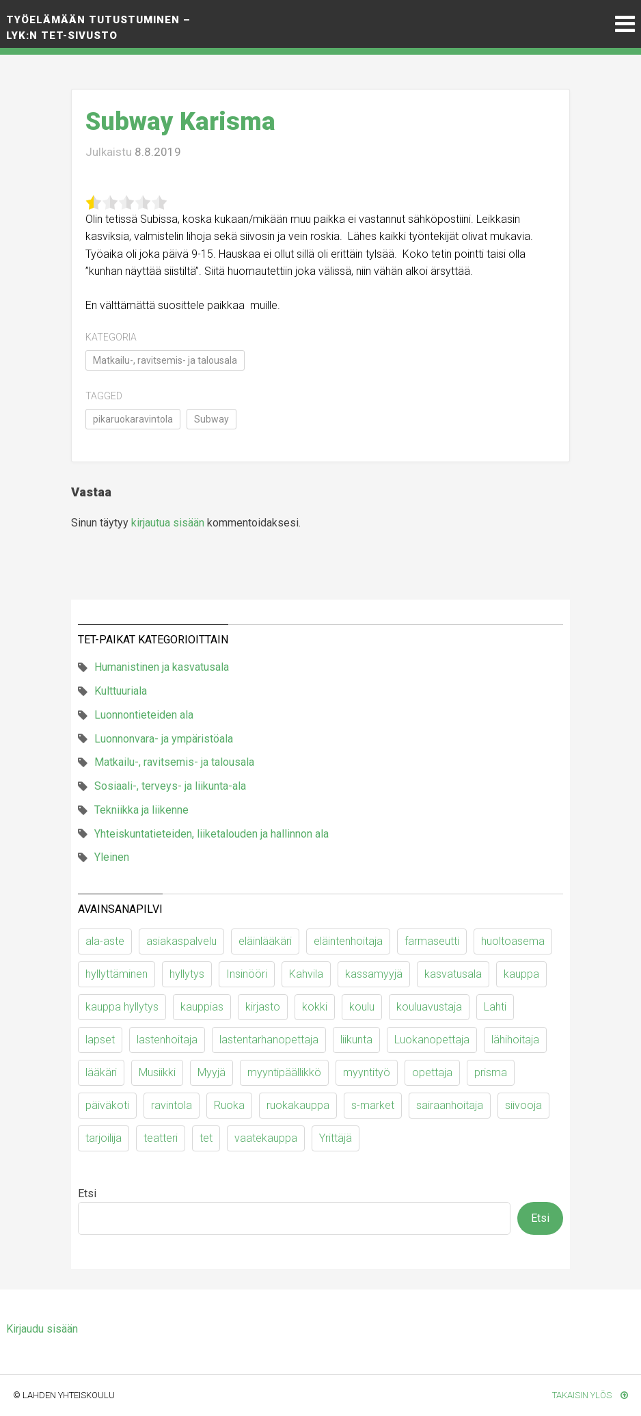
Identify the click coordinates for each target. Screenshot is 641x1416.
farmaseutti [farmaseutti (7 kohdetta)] (432, 941)
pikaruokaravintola (133, 419)
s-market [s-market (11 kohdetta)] (372, 1105)
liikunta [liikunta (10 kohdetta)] (356, 1039)
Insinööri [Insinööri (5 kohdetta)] (246, 973)
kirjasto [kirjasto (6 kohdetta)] (262, 1006)
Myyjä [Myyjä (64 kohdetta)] (211, 1072)
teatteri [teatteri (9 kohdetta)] (161, 1138)
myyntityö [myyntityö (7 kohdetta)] (366, 1072)
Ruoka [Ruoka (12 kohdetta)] (229, 1105)
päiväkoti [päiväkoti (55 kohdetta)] (107, 1105)
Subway (211, 419)
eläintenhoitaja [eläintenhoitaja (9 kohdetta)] (348, 941)
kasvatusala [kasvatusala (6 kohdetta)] (453, 973)
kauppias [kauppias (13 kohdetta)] (201, 1006)
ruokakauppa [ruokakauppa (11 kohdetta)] (298, 1105)
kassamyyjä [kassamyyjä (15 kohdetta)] (374, 973)
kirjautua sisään (167, 522)
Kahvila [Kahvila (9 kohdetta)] (306, 973)
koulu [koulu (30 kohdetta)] (361, 1006)
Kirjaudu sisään (42, 1328)
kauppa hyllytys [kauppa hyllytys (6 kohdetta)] (122, 1006)
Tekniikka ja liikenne (141, 809)
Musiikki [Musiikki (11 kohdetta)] (157, 1072)
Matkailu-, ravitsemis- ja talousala (165, 360)
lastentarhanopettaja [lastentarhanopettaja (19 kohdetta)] (268, 1039)
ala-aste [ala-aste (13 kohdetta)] (104, 941)
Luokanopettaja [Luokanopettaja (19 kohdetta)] (431, 1039)
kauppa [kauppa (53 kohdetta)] (521, 973)
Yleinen (111, 857)
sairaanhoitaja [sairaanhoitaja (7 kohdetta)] (449, 1105)
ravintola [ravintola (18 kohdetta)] (171, 1105)
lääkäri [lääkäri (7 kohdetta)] (101, 1072)
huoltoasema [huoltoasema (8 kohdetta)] (513, 941)
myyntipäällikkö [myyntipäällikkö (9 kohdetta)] (284, 1072)
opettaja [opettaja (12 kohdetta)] (432, 1072)
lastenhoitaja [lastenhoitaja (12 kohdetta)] (167, 1039)
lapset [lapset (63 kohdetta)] (100, 1039)
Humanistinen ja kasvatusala (161, 666)
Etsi (87, 1193)
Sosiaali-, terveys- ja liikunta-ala (170, 785)
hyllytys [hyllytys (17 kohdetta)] (186, 973)
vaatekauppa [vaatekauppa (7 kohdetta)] (265, 1138)
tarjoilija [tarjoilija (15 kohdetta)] (103, 1138)
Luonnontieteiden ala (143, 714)
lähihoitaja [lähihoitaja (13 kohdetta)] (515, 1039)
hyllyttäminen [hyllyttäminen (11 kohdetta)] (116, 973)
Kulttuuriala (120, 690)
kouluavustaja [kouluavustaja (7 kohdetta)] (429, 1006)
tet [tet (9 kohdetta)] (206, 1138)
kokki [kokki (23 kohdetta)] (314, 1006)
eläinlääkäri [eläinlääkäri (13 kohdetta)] (265, 941)
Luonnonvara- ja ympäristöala (163, 738)
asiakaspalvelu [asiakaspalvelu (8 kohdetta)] (181, 941)
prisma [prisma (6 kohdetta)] (490, 1072)
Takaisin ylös (590, 1395)
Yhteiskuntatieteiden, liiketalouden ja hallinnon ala (211, 833)
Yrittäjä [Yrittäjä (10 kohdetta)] (335, 1138)
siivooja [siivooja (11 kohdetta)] (523, 1105)
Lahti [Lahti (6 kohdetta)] (495, 1006)
